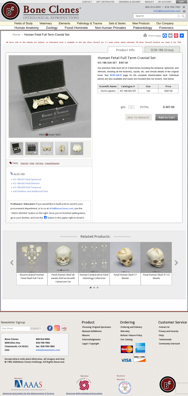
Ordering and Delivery (131, 327)
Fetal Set (25, 163)
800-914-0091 (153, 7)
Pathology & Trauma (89, 23)
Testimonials (165, 339)
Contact (87, 1)
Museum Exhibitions (92, 331)
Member (18, 378)
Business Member (121, 377)
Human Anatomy (27, 28)
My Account (165, 1)
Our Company (165, 23)
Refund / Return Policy (131, 335)
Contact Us (164, 327)
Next (176, 262)
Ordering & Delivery (130, 1)
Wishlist (149, 1)
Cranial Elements (52, 163)
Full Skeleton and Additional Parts (30, 191)
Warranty (125, 331)
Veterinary (46, 23)
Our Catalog (126, 339)
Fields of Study (24, 23)
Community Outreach (169, 343)
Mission (86, 335)
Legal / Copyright (90, 343)
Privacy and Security (168, 331)
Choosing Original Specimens (96, 327)
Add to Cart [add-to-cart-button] (166, 117)
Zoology (52, 28)
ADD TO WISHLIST (138, 117)
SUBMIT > (36, 328)
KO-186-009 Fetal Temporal (27, 187)
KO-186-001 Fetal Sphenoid (27, 179)
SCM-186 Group (162, 50)
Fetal (32, 163)
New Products (141, 23)
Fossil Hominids (76, 28)
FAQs (161, 335)
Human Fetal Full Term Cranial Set (46, 34)
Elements (64, 23)
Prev (12, 262)
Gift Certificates (105, 1)
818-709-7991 (173, 7)
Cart (181, 1)
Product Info (125, 50)
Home (16, 34)
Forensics (166, 28)
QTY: (123, 107)
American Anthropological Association (84, 393)
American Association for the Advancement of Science (28, 393)
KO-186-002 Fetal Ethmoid (26, 183)
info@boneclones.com (167, 11)
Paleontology (142, 28)
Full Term (40, 163)
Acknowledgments (91, 339)
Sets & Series (117, 23)
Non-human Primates (110, 28)
